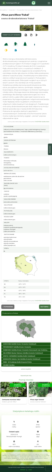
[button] (11, 28)
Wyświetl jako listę (26, 375)
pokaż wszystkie (26, 369)
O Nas (30, 469)
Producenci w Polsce (10, 313)
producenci (50, 149)
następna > (44, 307)
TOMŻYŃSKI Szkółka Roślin (42, 121)
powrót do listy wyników (11, 35)
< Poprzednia (8, 307)
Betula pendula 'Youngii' (14, 436)
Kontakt (23, 469)
